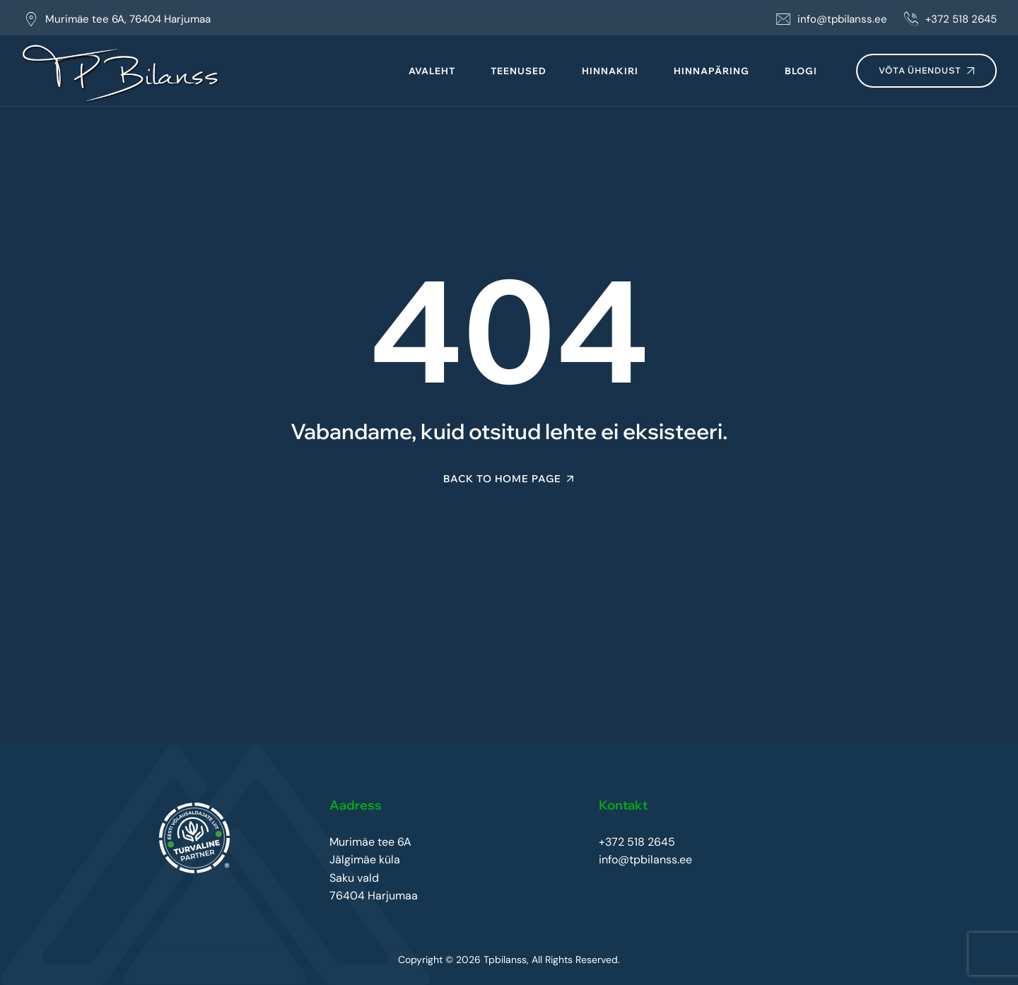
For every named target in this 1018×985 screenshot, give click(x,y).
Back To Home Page (502, 478)
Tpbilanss (505, 959)
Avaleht (432, 70)
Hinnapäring (711, 70)
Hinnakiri (610, 70)
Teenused (518, 70)
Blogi (801, 70)
